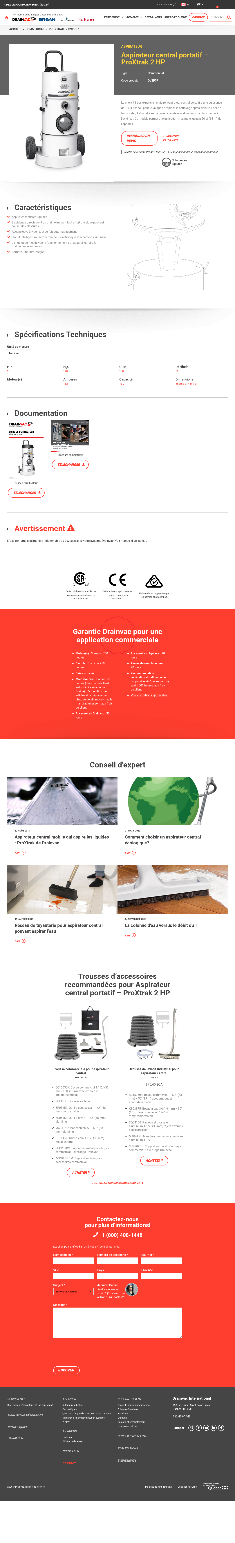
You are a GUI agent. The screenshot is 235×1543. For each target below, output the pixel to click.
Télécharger (24, 493)
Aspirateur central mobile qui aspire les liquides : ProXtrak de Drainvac (61, 858)
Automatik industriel (72, 1447)
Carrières (15, 1480)
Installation (123, 1455)
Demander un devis (138, 138)
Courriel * (147, 1297)
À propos (69, 1473)
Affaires (132, 17)
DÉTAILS (46, 4)
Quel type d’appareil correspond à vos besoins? (86, 1455)
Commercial (35, 29)
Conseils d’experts (132, 1478)
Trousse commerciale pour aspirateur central (81, 1110)
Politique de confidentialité (158, 1529)
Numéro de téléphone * (112, 1297)
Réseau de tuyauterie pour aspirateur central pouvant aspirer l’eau (59, 966)
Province (147, 1312)
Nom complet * (63, 1297)
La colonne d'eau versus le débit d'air (166, 963)
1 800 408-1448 (163, 4)
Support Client (175, 17)
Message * (60, 1347)
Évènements (127, 1502)
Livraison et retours (127, 1468)
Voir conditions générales (147, 695)
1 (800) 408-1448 (122, 1276)
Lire (17, 872)
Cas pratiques (69, 1451)
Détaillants (153, 17)
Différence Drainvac (72, 1483)
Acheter (79, 1212)
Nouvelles (70, 1493)
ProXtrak (56, 29)
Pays (100, 1312)
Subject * (59, 1327)
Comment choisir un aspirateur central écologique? (165, 858)
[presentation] (81, 1394)
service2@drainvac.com (111, 1335)
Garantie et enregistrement (131, 1464)
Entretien (122, 1460)
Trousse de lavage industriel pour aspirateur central (154, 1112)
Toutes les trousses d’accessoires (117, 1222)
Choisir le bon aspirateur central (134, 1447)
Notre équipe (17, 1469)
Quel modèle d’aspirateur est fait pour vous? (30, 1447)
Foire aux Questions (128, 1451)
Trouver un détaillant (25, 1457)
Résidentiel (112, 17)
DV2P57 (153, 80)
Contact (198, 17)
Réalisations (128, 1490)
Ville (56, 1312)
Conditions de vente (187, 1529)
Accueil (15, 29)
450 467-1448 (182, 1458)
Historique (67, 1479)
